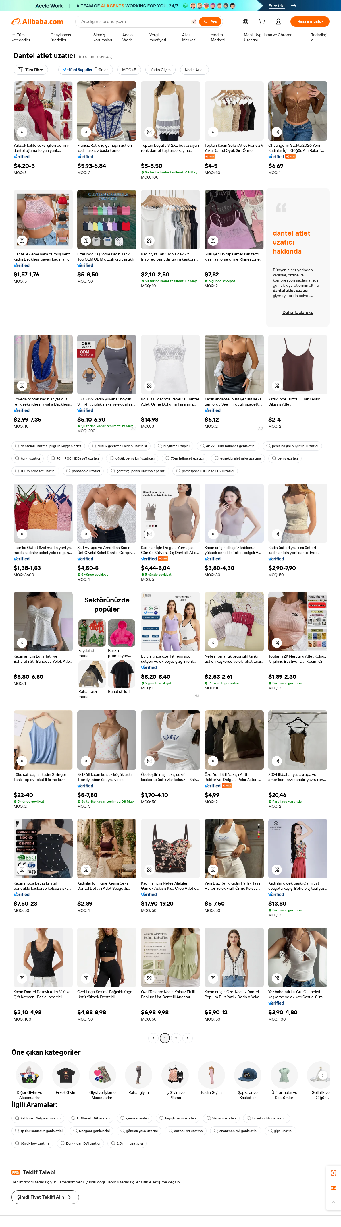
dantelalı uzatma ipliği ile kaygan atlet (48, 446)
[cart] (263, 22)
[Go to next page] (187, 1038)
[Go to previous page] (153, 1038)
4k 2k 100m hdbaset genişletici (227, 446)
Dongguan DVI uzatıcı (80, 1143)
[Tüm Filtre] (31, 70)
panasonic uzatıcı (83, 471)
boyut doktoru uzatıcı (266, 1118)
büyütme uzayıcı (174, 446)
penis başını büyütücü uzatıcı (292, 446)
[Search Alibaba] (133, 21)
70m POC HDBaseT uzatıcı (75, 458)
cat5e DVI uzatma (186, 1131)
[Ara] (210, 21)
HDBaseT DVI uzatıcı (90, 1118)
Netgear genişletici (91, 1131)
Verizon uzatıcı (221, 1118)
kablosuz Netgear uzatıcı (38, 1118)
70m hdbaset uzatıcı (184, 458)
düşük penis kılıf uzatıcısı (132, 458)
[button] (193, 21)
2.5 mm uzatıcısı (127, 1143)
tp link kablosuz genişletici (39, 1131)
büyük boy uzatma (32, 1143)
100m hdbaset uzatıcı (35, 471)
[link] (333, 1173)
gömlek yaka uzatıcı (139, 1131)
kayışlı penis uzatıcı (177, 1118)
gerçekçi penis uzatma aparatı (138, 471)
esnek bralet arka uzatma (238, 458)
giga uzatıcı (280, 1131)
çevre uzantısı (134, 1118)
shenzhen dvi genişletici (235, 1131)
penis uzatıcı (285, 458)
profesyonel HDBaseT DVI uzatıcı (205, 471)
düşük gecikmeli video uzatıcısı (119, 446)
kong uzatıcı (27, 458)
